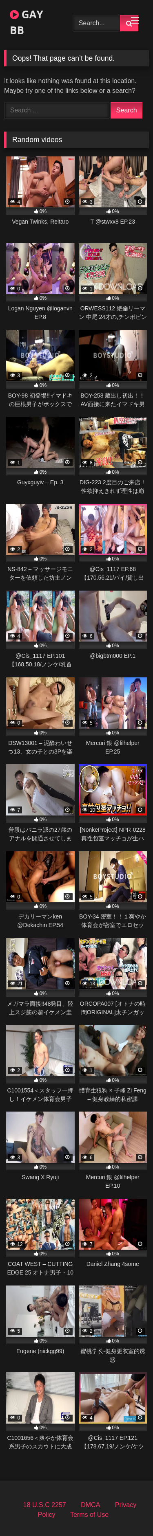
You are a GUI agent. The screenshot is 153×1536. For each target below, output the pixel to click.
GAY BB (26, 22)
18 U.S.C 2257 (44, 1504)
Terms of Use (89, 1514)
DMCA (90, 1504)
